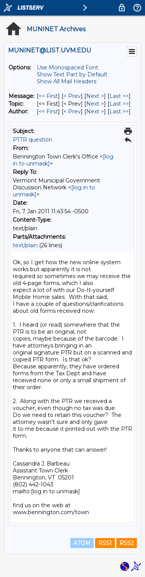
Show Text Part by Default (72, 74)
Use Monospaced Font (67, 67)
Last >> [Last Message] (119, 96)
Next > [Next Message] (95, 96)
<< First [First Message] (48, 96)
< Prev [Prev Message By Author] (72, 111)
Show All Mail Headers (66, 81)
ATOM (81, 543)
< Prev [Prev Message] (72, 96)
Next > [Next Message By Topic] (95, 103)
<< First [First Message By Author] (48, 111)
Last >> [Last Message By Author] (119, 111)
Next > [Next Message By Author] (95, 111)
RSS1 (105, 543)
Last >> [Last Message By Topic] (119, 103)
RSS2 (126, 543)
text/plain (25, 245)
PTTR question (32, 139)
